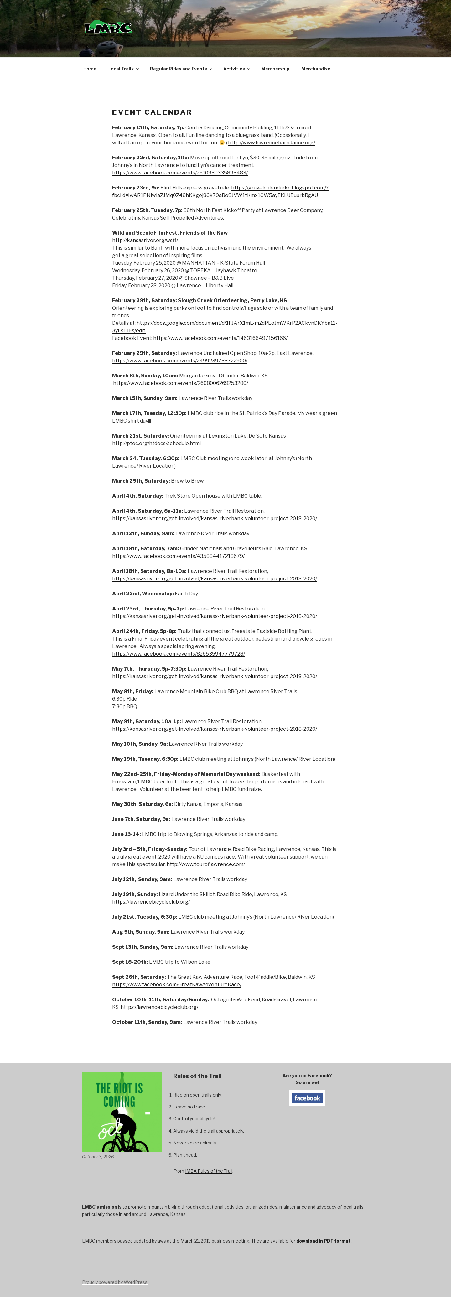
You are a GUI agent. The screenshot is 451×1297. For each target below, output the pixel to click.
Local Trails (124, 68)
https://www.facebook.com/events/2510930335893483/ (180, 173)
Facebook (318, 1075)
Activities (237, 68)
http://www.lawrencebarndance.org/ (271, 143)
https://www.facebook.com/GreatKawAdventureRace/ (176, 985)
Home (89, 68)
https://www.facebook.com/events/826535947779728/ (178, 654)
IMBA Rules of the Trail (208, 1171)
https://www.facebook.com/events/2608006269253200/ (180, 383)
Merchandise (315, 68)
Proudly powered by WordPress (115, 1282)
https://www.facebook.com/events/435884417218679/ (178, 556)
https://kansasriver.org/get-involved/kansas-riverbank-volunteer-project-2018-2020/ (215, 518)
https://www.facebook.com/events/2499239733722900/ (179, 361)
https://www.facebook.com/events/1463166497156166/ (220, 338)
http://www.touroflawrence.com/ (206, 864)
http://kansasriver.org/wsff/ (145, 240)
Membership (275, 68)
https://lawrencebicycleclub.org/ (151, 902)
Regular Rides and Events (181, 68)
